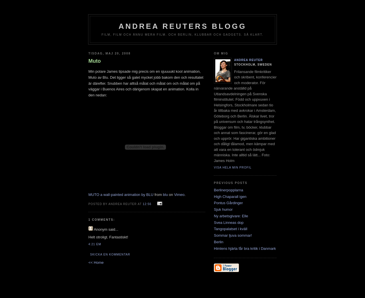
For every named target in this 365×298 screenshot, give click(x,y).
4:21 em (94, 244)
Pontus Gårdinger (228, 203)
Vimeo (179, 194)
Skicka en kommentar (110, 254)
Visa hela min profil (233, 167)
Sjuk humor (223, 209)
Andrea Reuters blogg (182, 26)
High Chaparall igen (230, 196)
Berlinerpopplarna (228, 190)
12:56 (147, 204)
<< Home (96, 262)
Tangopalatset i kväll (230, 229)
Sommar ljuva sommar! (233, 235)
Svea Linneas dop (229, 222)
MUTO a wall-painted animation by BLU (120, 194)
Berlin (218, 242)
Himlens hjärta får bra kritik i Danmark (245, 248)
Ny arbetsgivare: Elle (231, 216)
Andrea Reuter (248, 60)
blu (165, 194)
